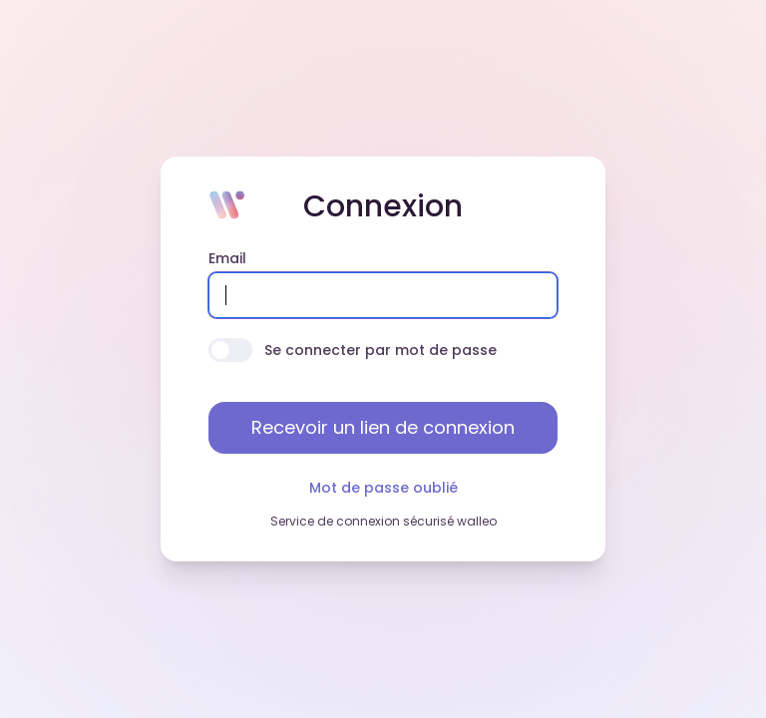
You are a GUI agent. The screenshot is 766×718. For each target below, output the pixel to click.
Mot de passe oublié (383, 488)
